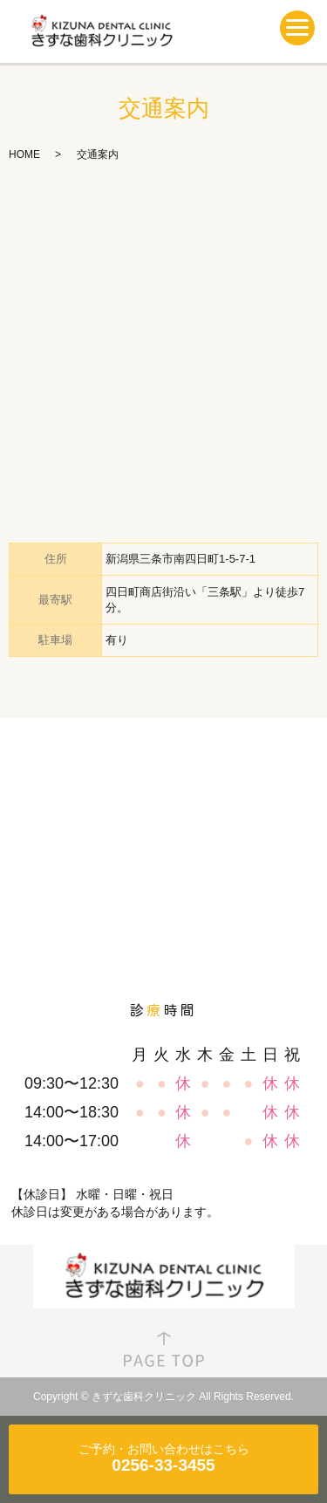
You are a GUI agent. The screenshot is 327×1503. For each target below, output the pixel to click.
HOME (24, 154)
